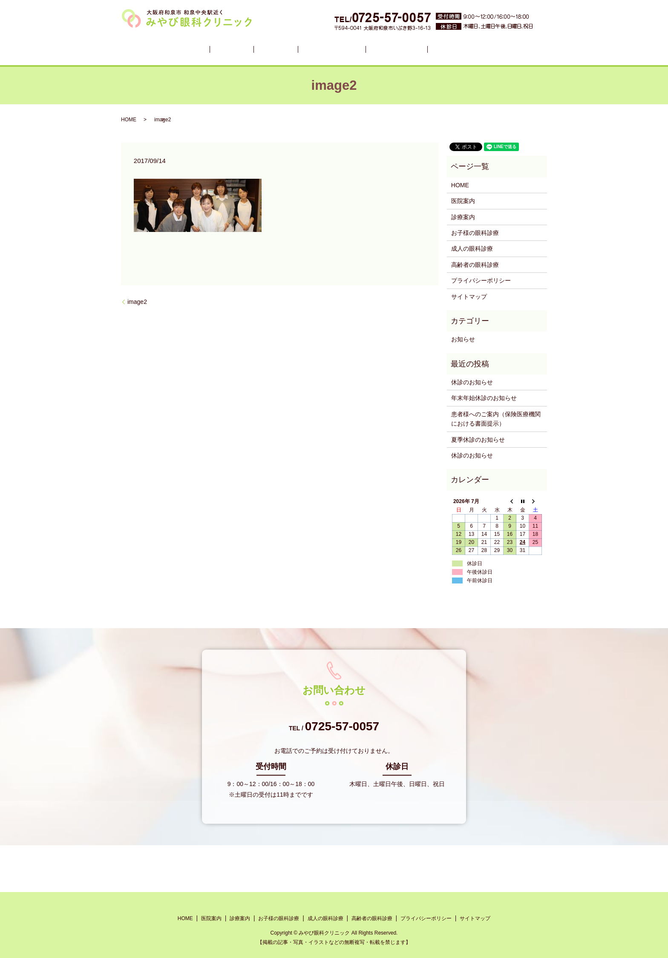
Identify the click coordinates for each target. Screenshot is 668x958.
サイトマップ (469, 296)
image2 (137, 301)
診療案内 (275, 49)
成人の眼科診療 (384, 49)
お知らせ (463, 339)
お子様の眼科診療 (324, 49)
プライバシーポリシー (481, 280)
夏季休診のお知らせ (478, 439)
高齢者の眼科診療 (443, 49)
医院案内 (239, 49)
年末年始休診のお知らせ (484, 398)
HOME (208, 49)
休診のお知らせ (472, 382)
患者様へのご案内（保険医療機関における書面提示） (496, 419)
